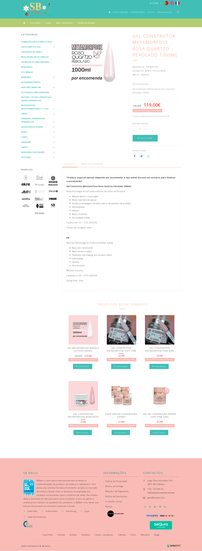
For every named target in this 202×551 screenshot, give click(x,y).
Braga (157, 535)
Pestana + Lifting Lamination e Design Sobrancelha (36, 99)
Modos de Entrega (113, 486)
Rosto (24, 132)
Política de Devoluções (115, 496)
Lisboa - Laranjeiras (104, 535)
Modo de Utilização (92, 164)
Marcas (27, 169)
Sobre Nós (32, 511)
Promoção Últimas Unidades (35, 62)
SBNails (145, 75)
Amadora (86, 535)
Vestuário (26, 157)
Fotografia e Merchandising (35, 92)
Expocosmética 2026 (31, 47)
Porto (133, 535)
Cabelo (24, 147)
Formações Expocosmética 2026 (36, 42)
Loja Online (120, 12)
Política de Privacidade (115, 481)
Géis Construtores (64, 23)
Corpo (24, 137)
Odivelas (122, 535)
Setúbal (73, 535)
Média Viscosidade (86, 23)
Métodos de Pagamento (116, 491)
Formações (138, 12)
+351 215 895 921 (155, 489)
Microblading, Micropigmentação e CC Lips (35, 107)
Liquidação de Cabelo (31, 52)
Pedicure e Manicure (31, 87)
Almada (61, 535)
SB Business (26, 67)
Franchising (164, 12)
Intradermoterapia (30, 82)
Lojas (150, 12)
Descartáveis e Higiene (32, 127)
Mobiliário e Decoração (33, 152)
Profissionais (51, 511)
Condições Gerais (112, 501)
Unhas (48, 23)
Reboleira (145, 535)
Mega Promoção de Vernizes (35, 57)
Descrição (69, 164)
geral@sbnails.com (156, 497)
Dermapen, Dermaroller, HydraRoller (33, 120)
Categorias (29, 34)
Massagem (26, 142)
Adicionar (145, 138)
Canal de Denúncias (36, 517)
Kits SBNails (27, 72)
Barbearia (26, 77)
